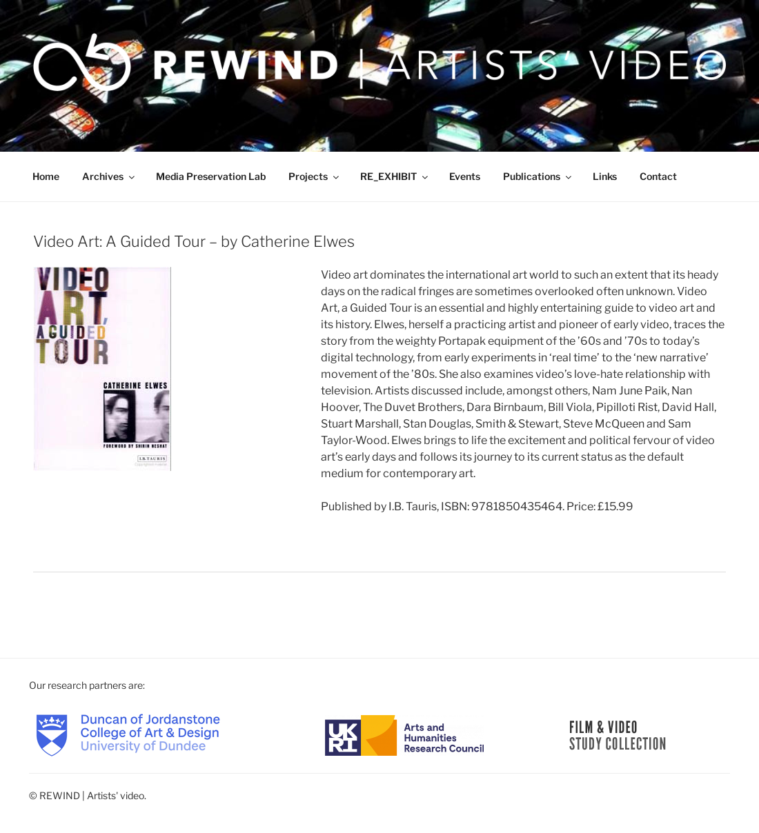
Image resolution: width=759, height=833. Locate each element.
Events (464, 176)
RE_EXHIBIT (395, 176)
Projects (314, 176)
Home (45, 176)
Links (605, 176)
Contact (658, 176)
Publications (538, 176)
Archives (109, 176)
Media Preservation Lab (211, 176)
